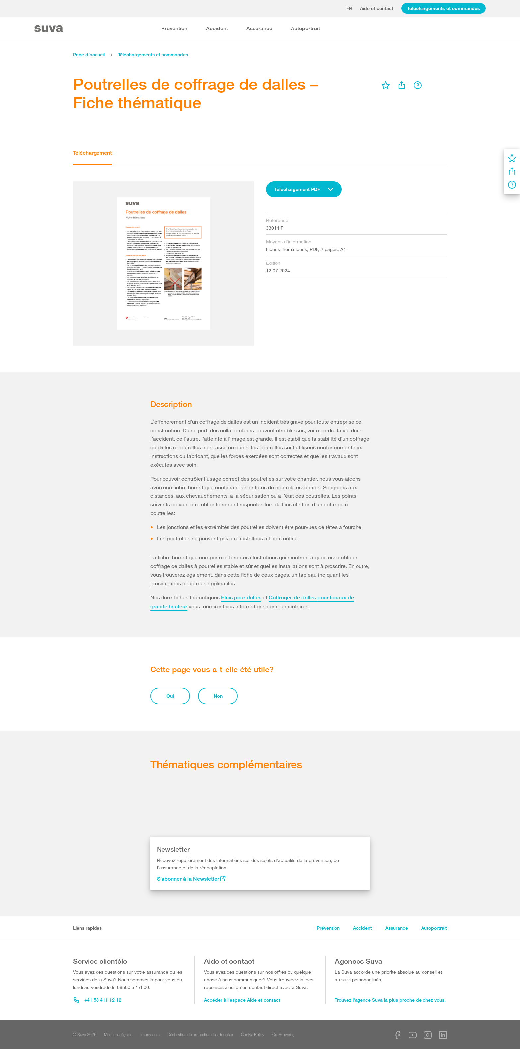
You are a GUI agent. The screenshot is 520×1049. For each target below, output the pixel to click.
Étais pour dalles (241, 597)
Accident (217, 28)
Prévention (174, 28)
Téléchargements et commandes (443, 8)
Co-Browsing (283, 1034)
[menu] (386, 85)
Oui (170, 696)
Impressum (150, 1034)
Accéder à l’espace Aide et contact (242, 1000)
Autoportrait (305, 28)
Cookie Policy (252, 1034)
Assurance (259, 28)
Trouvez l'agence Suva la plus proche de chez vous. (390, 1000)
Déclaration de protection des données (200, 1034)
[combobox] (304, 189)
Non (218, 696)
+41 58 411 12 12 (97, 1000)
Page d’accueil (89, 54)
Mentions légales (118, 1034)
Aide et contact (376, 8)
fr (349, 8)
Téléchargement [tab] (92, 153)
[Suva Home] (49, 28)
